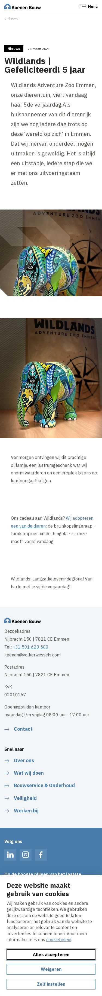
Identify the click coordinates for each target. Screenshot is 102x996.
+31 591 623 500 (30, 647)
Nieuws (13, 18)
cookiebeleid (58, 939)
